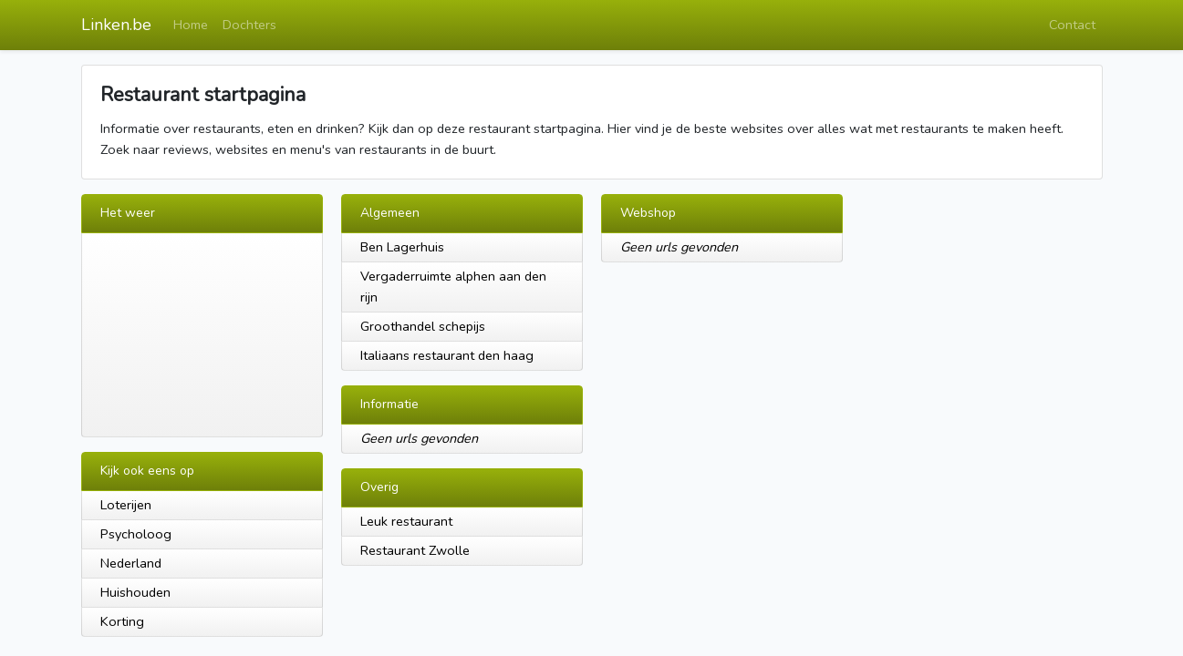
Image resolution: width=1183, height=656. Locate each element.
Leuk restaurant (406, 521)
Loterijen (125, 505)
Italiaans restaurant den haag (447, 355)
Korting (122, 621)
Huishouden (135, 592)
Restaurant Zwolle (415, 550)
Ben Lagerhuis (402, 247)
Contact (1072, 24)
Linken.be (116, 25)
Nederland (130, 563)
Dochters (249, 24)
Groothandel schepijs (422, 326)
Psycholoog (135, 534)
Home (190, 24)
